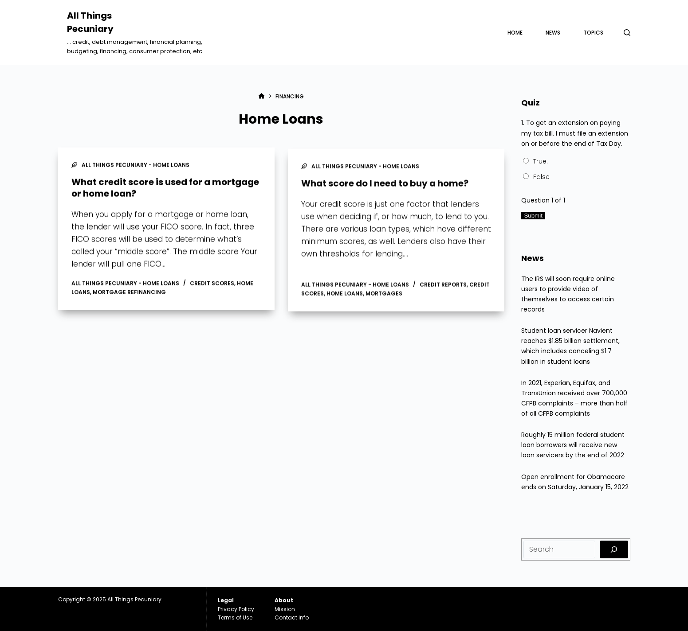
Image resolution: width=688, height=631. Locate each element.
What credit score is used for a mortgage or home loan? (165, 188)
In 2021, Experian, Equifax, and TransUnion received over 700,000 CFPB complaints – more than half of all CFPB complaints (574, 398)
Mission (285, 609)
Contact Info (292, 617)
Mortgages (384, 296)
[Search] (627, 32)
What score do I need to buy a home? (384, 185)
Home (515, 32)
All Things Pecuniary (134, 599)
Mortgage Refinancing (129, 292)
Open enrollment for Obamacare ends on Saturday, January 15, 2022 (575, 481)
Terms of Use (235, 617)
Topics (593, 32)
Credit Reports (443, 287)
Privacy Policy (236, 609)
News (553, 32)
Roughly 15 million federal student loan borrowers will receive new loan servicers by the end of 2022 (573, 445)
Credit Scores (212, 284)
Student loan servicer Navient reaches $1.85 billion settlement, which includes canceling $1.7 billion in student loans (570, 346)
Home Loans (344, 296)
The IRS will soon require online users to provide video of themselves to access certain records (568, 294)
